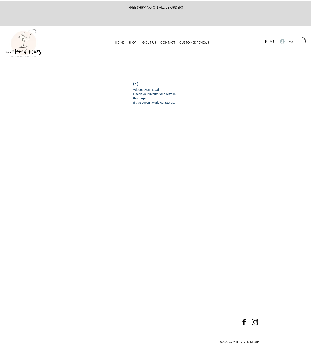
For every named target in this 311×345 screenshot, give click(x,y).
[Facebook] (265, 41)
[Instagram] (272, 41)
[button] (303, 40)
